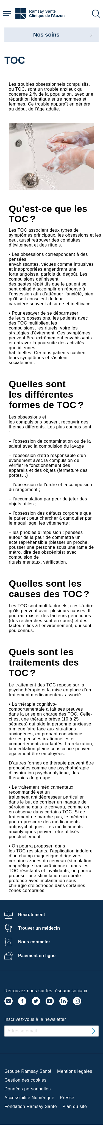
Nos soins (46, 35)
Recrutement (31, 914)
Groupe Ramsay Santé (28, 1071)
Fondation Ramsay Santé (30, 1106)
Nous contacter (34, 942)
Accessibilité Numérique (29, 1097)
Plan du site (74, 1106)
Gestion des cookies (25, 1080)
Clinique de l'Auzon (47, 16)
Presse (67, 1097)
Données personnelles (27, 1089)
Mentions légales (74, 1071)
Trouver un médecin (39, 928)
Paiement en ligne (36, 955)
